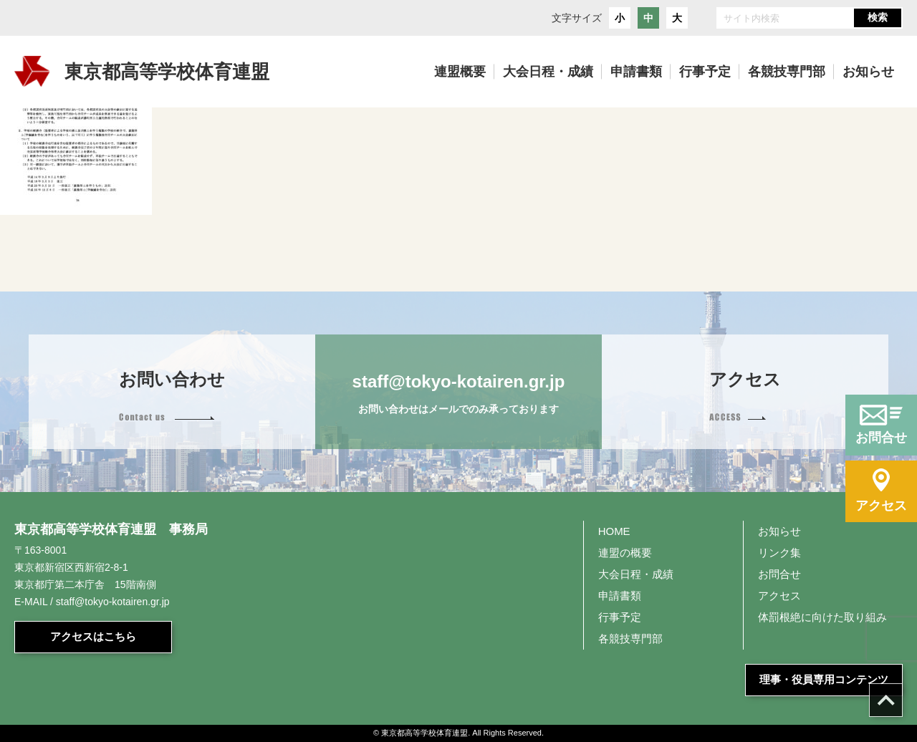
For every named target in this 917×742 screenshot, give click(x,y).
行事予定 (619, 617)
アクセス (779, 595)
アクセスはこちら (93, 636)
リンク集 (779, 552)
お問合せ (779, 574)
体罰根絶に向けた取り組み (822, 617)
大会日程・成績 (635, 574)
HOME (614, 531)
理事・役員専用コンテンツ (823, 679)
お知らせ (779, 531)
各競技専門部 (630, 638)
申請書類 (619, 595)
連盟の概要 (625, 552)
